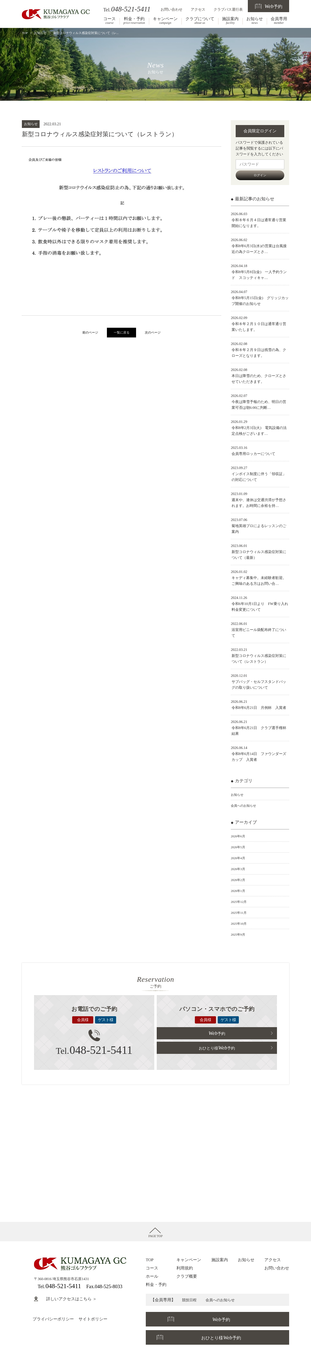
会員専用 (279, 21)
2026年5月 (239, 847)
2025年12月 (240, 902)
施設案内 (230, 21)
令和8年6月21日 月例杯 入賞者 (259, 708)
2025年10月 (240, 923)
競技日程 (190, 1300)
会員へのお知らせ (245, 805)
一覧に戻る (121, 333)
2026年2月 (239, 880)
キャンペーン (165, 21)
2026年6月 (239, 836)
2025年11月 (240, 913)
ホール (152, 1276)
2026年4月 (239, 858)
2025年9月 (239, 934)
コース (109, 21)
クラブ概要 (186, 1276)
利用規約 (184, 1268)
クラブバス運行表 (228, 9)
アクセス (198, 9)
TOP (25, 33)
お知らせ (254, 21)
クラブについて (199, 21)
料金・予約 (134, 21)
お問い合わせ (171, 9)
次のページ (153, 333)
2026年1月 (239, 891)
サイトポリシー (92, 1319)
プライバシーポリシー (53, 1319)
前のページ (90, 333)
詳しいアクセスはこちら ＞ (65, 1299)
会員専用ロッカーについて (253, 454)
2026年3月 (239, 869)
